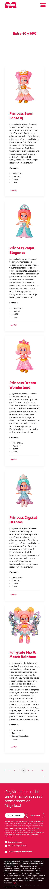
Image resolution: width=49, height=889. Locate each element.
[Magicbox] (10, 5)
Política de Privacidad (19, 878)
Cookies (33, 878)
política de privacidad (24, 852)
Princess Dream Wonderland (22, 385)
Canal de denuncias (18, 875)
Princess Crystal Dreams (23, 520)
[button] (24, 86)
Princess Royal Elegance (21, 250)
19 (42, 770)
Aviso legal (32, 875)
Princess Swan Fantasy (21, 115)
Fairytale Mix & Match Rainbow (22, 654)
